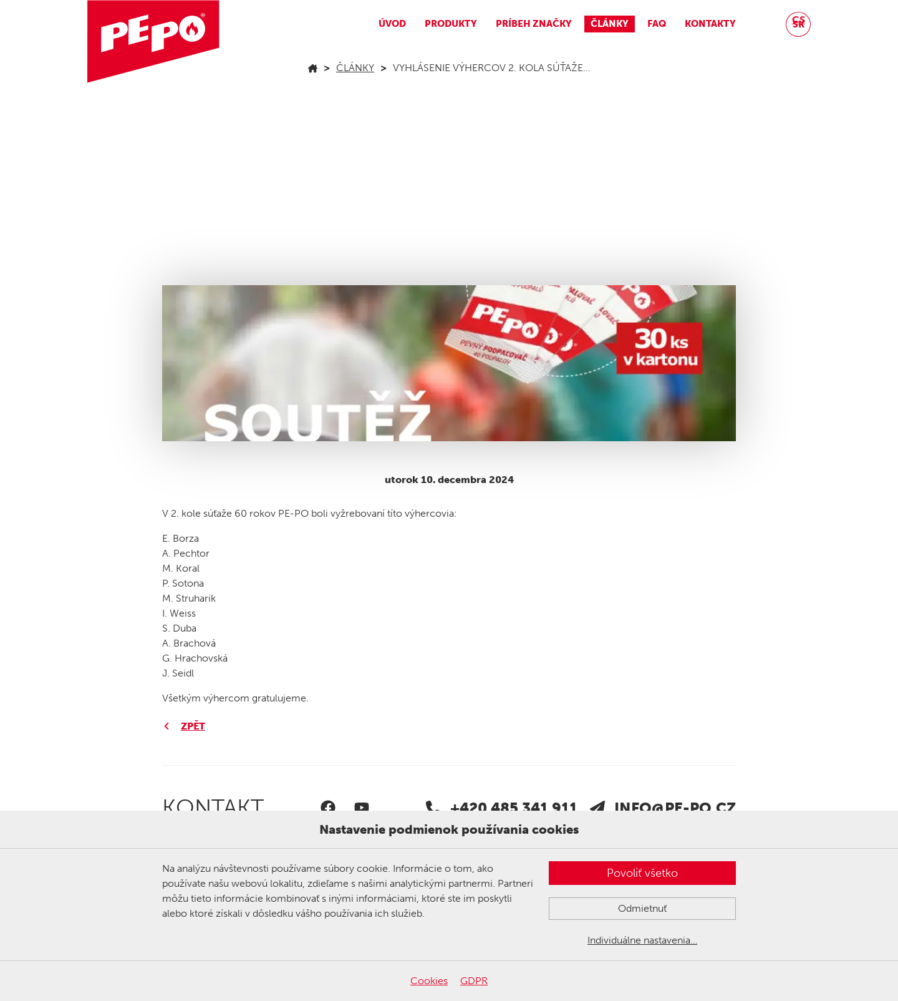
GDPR (474, 981)
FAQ (656, 23)
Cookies (429, 981)
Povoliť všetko (642, 873)
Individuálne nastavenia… (642, 940)
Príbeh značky (534, 23)
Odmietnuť (642, 908)
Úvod (392, 23)
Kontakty (710, 23)
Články (610, 23)
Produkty (451, 23)
